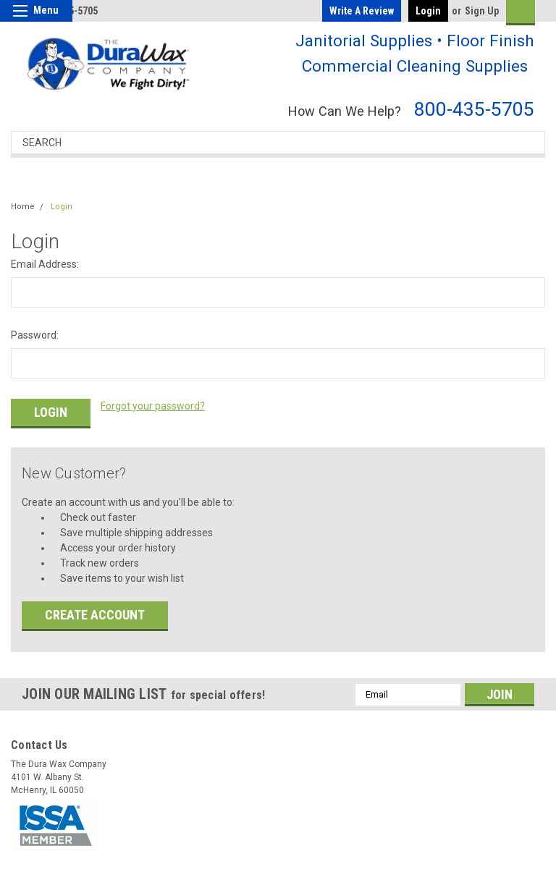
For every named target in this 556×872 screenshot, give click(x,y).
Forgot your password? (153, 406)
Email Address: (45, 264)
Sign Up (482, 11)
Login (428, 11)
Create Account (95, 611)
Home (23, 206)
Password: (35, 335)
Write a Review (361, 11)
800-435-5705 (474, 109)
